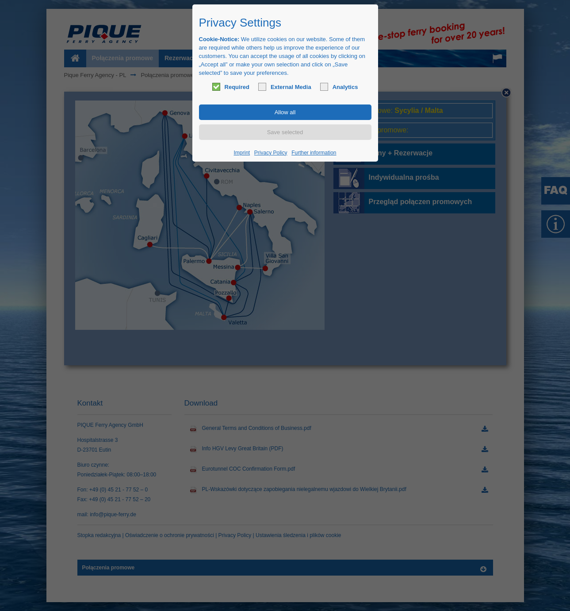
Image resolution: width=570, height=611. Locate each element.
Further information (313, 153)
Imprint (242, 153)
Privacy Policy (270, 153)
